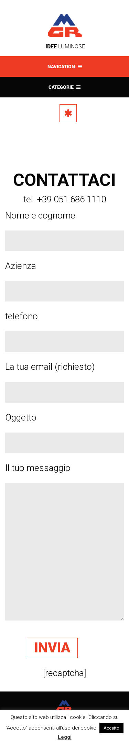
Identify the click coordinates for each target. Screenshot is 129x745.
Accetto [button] (111, 728)
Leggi (65, 737)
